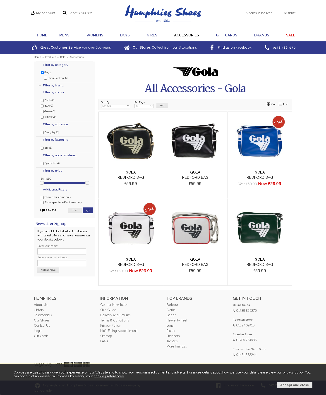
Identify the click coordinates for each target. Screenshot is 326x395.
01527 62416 (243, 325)
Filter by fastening (55, 139)
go (87, 210)
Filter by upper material (60, 155)
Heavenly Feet (176, 320)
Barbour (172, 305)
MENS (64, 35)
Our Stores (41, 320)
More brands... (176, 346)
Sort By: (115, 104)
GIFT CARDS (226, 35)
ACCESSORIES (186, 35)
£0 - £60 (46, 178)
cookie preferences (109, 376)
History (39, 310)
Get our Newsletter (114, 305)
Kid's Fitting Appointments (119, 331)
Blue (47, 105)
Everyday (50, 132)
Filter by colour (53, 92)
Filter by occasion (55, 124)
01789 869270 (245, 310)
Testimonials (43, 315)
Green (48, 111)
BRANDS (261, 35)
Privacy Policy (110, 325)
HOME (42, 35)
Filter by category (55, 65)
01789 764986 (244, 340)
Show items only (56, 197)
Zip (46, 147)
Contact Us (42, 325)
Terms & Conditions (114, 320)
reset (75, 210)
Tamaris (171, 341)
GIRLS (152, 35)
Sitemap (106, 336)
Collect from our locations (160, 47)
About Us (40, 305)
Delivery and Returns (115, 315)
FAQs (104, 341)
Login (38, 331)
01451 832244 (244, 354)
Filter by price (52, 170)
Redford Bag (130, 177)
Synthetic (50, 163)
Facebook (230, 47)
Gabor (171, 315)
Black (47, 100)
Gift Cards (41, 336)
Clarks (170, 310)
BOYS (125, 35)
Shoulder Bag (55, 78)
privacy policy (293, 372)
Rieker (170, 331)
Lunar (170, 325)
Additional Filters (55, 189)
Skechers (173, 336)
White (48, 116)
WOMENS (94, 35)
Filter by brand (53, 85)
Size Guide (108, 310)
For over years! (71, 47)
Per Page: (143, 104)
